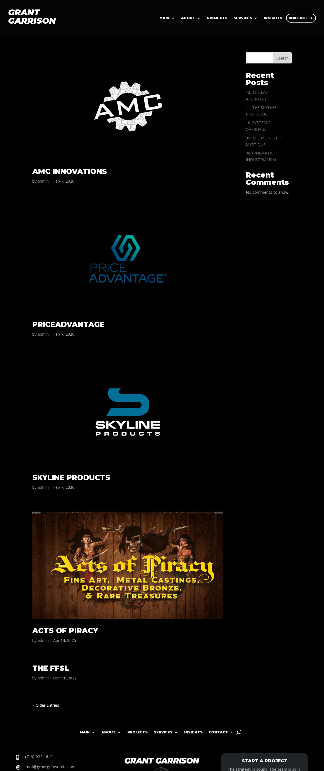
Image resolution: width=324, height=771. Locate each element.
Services (242, 18)
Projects (217, 18)
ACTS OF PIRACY (65, 630)
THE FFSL (50, 668)
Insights (193, 732)
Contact (218, 732)
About (188, 18)
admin (43, 181)
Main (164, 18)
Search (282, 58)
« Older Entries (45, 705)
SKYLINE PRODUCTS (71, 477)
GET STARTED (301, 18)
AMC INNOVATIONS (69, 171)
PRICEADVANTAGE (68, 324)
